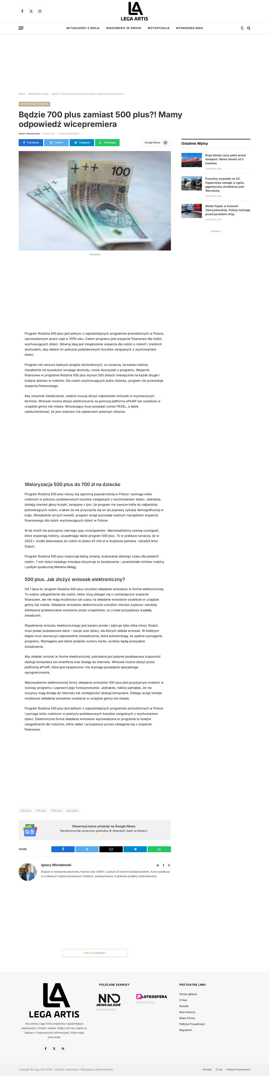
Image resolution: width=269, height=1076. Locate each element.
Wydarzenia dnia (189, 28)
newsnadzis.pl (105, 1009)
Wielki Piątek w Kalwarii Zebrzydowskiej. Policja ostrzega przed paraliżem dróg (227, 210)
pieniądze (72, 810)
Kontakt (184, 1006)
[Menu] (21, 28)
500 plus (26, 810)
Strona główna (188, 994)
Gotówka (56, 810)
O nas (219, 1069)
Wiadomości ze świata (123, 28)
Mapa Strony (187, 1018)
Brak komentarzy (68, 134)
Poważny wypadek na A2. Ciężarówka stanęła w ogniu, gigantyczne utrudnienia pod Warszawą (225, 185)
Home (22, 93)
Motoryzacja (159, 28)
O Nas (183, 1000)
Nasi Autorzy (187, 1012)
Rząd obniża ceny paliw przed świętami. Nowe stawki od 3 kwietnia (225, 159)
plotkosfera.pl (145, 1002)
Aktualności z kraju (83, 28)
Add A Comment (95, 953)
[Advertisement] (134, 60)
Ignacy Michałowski (29, 134)
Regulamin (185, 1030)
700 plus (41, 810)
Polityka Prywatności (192, 1024)
